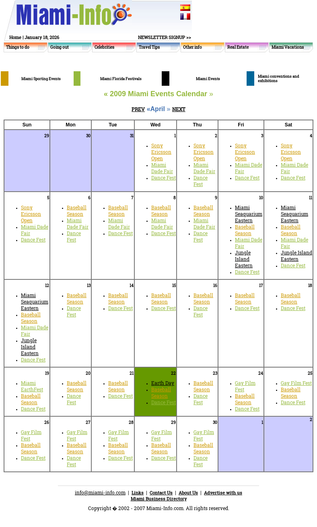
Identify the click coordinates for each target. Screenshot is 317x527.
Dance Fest (163, 177)
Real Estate (238, 47)
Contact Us (161, 493)
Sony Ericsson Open (161, 151)
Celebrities (104, 47)
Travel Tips (149, 47)
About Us (188, 493)
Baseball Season (76, 210)
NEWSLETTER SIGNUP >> (164, 37)
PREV (138, 109)
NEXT (178, 109)
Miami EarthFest (32, 386)
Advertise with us (223, 493)
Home (15, 37)
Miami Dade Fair (162, 167)
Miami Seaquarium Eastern (248, 213)
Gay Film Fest (296, 383)
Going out (59, 47)
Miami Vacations (288, 47)
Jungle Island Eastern (244, 259)
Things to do (17, 47)
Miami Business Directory (159, 499)
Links (138, 493)
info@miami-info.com (100, 492)
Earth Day (162, 383)
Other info (192, 47)
